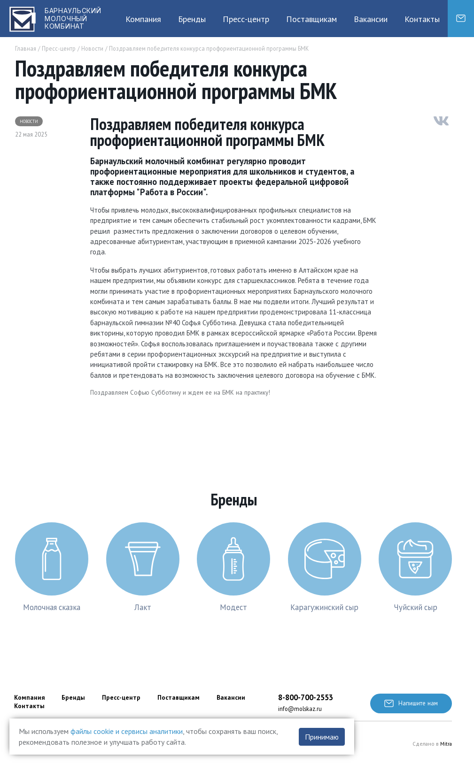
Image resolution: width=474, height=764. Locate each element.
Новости (92, 48)
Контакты (422, 19)
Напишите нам (411, 703)
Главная (25, 48)
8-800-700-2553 (305, 697)
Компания (143, 19)
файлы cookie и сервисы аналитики (126, 731)
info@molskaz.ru (300, 708)
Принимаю (322, 736)
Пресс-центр (246, 19)
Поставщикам (311, 19)
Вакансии (371, 19)
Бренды (192, 19)
